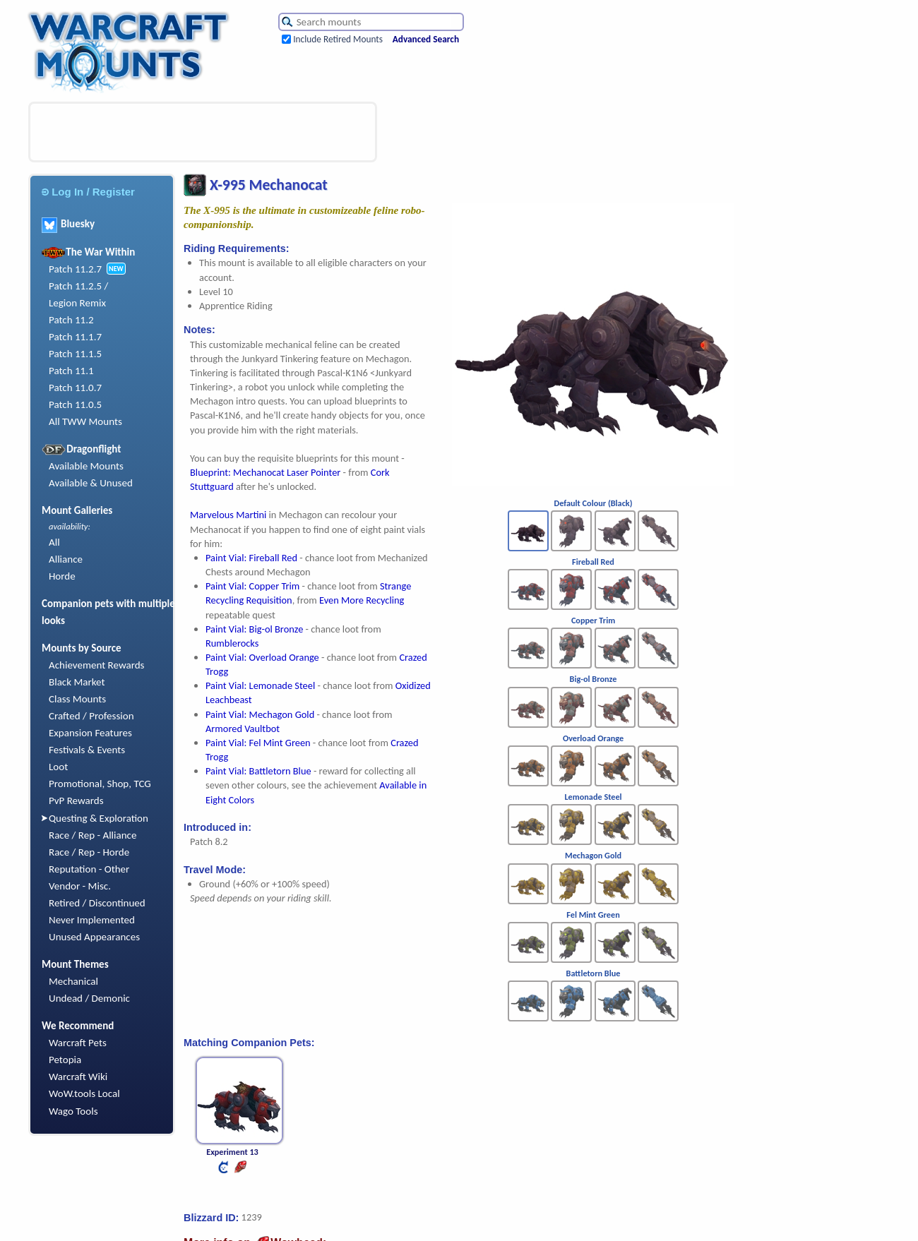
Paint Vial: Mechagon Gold (259, 714)
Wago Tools (73, 1111)
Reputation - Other (89, 869)
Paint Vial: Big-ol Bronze (254, 629)
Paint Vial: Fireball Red (251, 557)
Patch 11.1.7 (75, 336)
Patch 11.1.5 (75, 353)
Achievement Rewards (97, 665)
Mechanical (73, 981)
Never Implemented (92, 919)
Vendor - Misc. (80, 886)
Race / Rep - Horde (89, 852)
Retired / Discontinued (97, 903)
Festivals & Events (87, 749)
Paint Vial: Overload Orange (262, 657)
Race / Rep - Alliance (92, 835)
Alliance (66, 559)
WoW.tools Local (84, 1093)
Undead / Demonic (89, 998)
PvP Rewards (76, 800)
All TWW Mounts (85, 421)
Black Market (77, 682)
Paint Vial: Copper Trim (252, 586)
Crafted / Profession (91, 715)
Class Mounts (77, 699)
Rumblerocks (231, 643)
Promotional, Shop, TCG (100, 783)
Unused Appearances (94, 936)
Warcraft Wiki (78, 1076)
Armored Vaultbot (242, 728)
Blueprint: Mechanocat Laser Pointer (265, 472)
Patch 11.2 (71, 319)
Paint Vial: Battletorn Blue (258, 771)
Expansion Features (90, 732)
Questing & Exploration (98, 818)
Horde (62, 576)
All (54, 542)
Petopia (65, 1059)
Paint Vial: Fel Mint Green (258, 742)
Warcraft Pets (78, 1042)
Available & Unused (91, 482)
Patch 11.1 (71, 370)
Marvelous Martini (228, 514)
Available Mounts (86, 466)
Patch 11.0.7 (75, 387)
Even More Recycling (361, 600)
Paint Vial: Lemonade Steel (260, 685)
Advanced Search (426, 39)
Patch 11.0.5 (75, 404)
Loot (58, 766)
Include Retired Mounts (338, 39)
